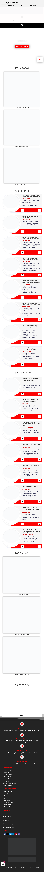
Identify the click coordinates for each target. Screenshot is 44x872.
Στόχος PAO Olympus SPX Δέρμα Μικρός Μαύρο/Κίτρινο (31, 326)
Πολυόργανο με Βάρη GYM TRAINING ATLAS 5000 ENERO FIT (30, 509)
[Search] (31, 20)
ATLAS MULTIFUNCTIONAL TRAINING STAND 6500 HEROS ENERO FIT (31, 531)
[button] (22, 17)
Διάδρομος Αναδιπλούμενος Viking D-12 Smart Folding (30, 487)
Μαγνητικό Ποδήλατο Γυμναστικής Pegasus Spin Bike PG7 (31, 423)
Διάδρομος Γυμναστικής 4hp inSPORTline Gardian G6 (30, 400)
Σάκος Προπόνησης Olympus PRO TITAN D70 (30, 216)
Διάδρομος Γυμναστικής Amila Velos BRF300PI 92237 (31, 445)
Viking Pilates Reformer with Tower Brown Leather (30, 379)
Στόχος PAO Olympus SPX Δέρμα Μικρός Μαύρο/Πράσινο (31, 281)
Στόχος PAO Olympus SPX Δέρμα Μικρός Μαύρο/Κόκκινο (31, 303)
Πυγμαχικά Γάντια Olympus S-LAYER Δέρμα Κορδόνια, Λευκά (31, 195)
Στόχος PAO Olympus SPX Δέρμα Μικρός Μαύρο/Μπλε (30, 237)
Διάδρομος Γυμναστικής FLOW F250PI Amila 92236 (31, 466)
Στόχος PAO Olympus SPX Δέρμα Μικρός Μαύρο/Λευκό (30, 258)
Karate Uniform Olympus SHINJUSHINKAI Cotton (29, 348)
